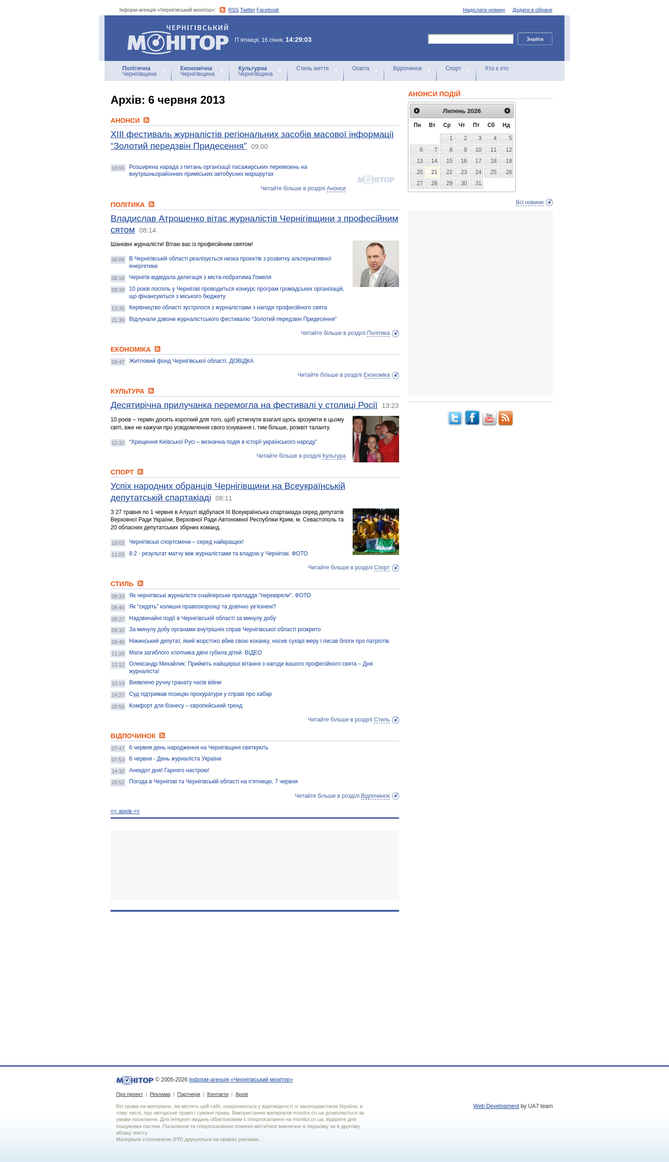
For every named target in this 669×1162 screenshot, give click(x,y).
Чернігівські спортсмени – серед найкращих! (186, 542)
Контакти (218, 1094)
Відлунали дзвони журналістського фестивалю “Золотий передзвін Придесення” (233, 319)
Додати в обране (532, 10)
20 (420, 172)
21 (434, 172)
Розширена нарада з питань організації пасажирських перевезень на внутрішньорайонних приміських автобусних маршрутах (218, 171)
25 (494, 172)
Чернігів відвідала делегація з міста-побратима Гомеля (200, 277)
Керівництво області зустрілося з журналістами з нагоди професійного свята (228, 307)
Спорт (453, 68)
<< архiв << (125, 811)
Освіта (361, 68)
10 (478, 150)
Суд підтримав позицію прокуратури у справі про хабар (200, 694)
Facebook (267, 10)
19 (509, 161)
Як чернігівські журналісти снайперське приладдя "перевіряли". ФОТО (220, 595)
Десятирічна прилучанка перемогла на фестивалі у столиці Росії (244, 405)
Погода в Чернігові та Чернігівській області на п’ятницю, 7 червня (213, 781)
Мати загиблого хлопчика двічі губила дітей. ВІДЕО (195, 652)
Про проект (129, 1094)
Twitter (247, 10)
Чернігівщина (139, 71)
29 (449, 183)
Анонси (336, 188)
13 (420, 161)
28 (434, 183)
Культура (334, 456)
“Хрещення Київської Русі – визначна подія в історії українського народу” (223, 442)
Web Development (496, 1106)
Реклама (160, 1094)
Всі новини (530, 202)
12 (509, 150)
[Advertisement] (255, 865)
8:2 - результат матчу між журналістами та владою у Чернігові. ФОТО (218, 553)
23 (464, 172)
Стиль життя (312, 68)
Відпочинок (407, 68)
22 (449, 172)
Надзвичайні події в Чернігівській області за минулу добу (202, 618)
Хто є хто (497, 68)
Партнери (188, 1094)
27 (420, 183)
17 (478, 161)
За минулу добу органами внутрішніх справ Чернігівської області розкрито (225, 629)
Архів (242, 1094)
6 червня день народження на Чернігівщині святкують (199, 747)
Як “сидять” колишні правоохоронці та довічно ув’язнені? (202, 606)
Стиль (382, 719)
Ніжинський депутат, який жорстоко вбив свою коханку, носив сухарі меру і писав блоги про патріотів (259, 641)
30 (464, 183)
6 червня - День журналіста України (175, 758)
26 (509, 172)
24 (478, 172)
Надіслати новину (484, 10)
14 (434, 161)
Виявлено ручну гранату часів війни (175, 682)
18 (494, 161)
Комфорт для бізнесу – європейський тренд (186, 705)
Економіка (377, 375)
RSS (233, 10)
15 (449, 161)
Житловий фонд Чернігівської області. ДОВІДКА (191, 361)
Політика (378, 333)
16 (464, 161)
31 (478, 183)
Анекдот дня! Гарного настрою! (169, 770)
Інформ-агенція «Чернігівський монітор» (181, 38)
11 (494, 150)
